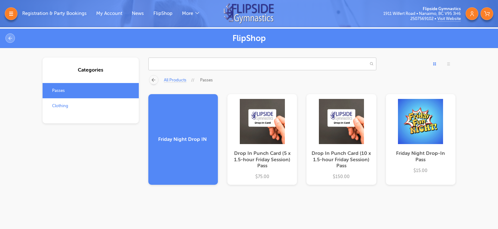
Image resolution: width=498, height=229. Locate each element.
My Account (109, 13)
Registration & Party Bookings (54, 13)
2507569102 (422, 18)
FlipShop (162, 13)
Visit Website (449, 18)
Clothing (60, 105)
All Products (175, 80)
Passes (58, 90)
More (188, 13)
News (138, 13)
